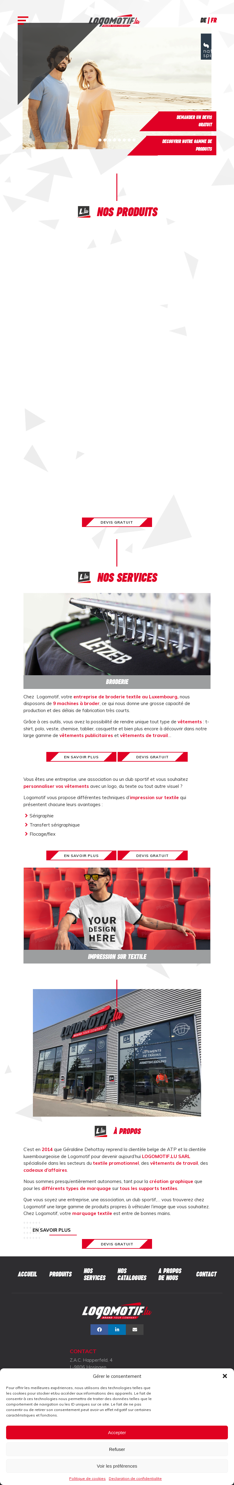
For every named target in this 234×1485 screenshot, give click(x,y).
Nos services (94, 1274)
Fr (213, 20)
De (203, 20)
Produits (60, 1274)
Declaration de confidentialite (135, 1478)
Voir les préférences (117, 1466)
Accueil (27, 1274)
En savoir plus (52, 1230)
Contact (206, 1274)
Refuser (117, 1449)
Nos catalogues (131, 1274)
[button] (225, 1376)
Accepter (117, 1432)
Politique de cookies (87, 1478)
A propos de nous (169, 1274)
